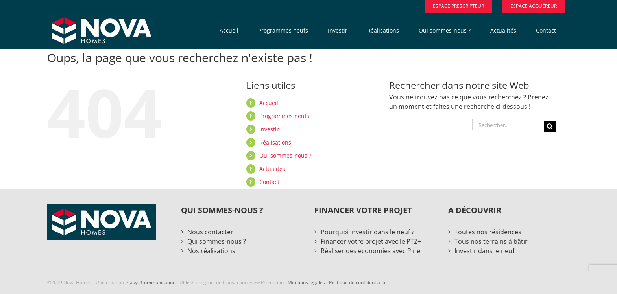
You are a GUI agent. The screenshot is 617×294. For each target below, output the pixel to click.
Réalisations (275, 142)
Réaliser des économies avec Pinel (371, 250)
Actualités (272, 169)
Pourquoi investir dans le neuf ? (367, 232)
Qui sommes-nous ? (285, 155)
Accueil (268, 103)
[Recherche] (550, 126)
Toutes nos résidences (487, 232)
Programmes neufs (284, 115)
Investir (269, 129)
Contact (269, 182)
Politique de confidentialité (358, 282)
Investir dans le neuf (484, 250)
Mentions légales (306, 282)
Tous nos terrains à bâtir (491, 241)
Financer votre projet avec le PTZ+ (371, 241)
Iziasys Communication (150, 282)
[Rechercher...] (508, 124)
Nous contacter (210, 232)
